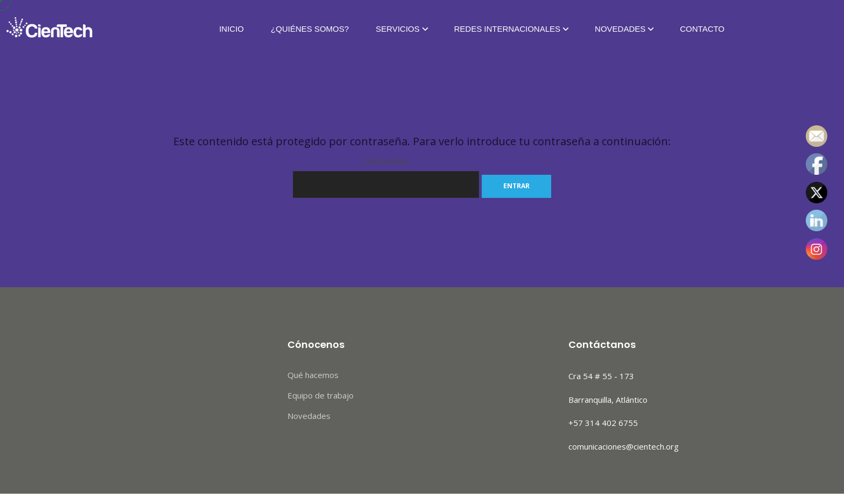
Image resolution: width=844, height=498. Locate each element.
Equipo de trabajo (320, 395)
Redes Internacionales (507, 29)
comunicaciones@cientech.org (623, 446)
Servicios (397, 29)
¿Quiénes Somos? (310, 29)
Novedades (620, 29)
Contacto (702, 29)
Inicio (231, 29)
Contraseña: (386, 177)
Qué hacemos (313, 374)
